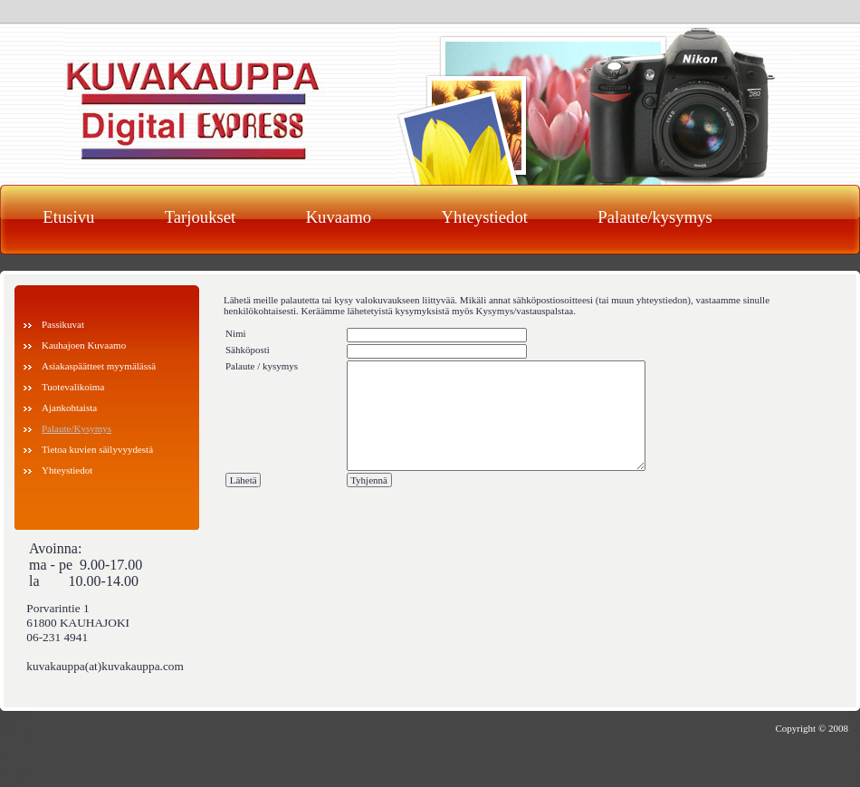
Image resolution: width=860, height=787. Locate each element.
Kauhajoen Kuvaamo (84, 345)
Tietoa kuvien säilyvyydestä (97, 449)
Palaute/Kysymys (76, 428)
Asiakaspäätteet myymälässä (99, 365)
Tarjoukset (200, 216)
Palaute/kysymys (654, 216)
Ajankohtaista (69, 407)
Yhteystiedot (485, 216)
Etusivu (68, 216)
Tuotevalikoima (73, 386)
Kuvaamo (339, 216)
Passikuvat (63, 324)
